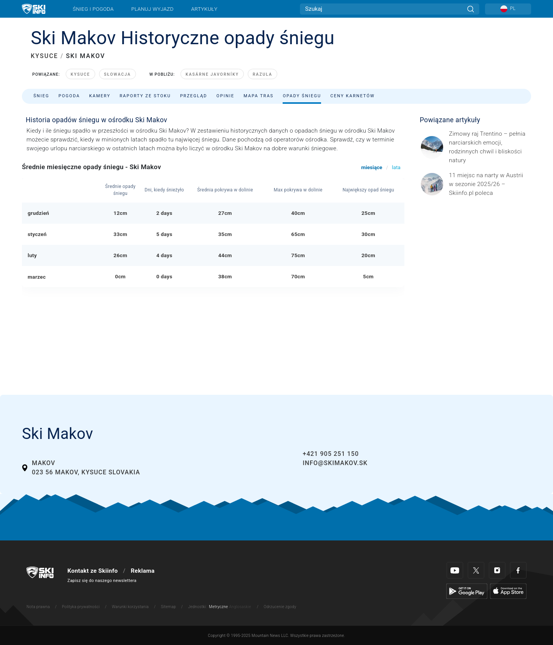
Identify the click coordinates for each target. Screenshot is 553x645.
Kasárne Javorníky (212, 74)
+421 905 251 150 (331, 453)
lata (396, 167)
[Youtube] (455, 570)
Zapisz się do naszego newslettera (102, 580)
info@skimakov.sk (335, 463)
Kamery (99, 95)
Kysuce (80, 74)
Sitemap (168, 607)
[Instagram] (497, 570)
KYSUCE (44, 56)
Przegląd (193, 95)
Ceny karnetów (352, 95)
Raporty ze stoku (145, 95)
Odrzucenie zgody (280, 607)
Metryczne (218, 607)
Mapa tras (258, 95)
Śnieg (41, 95)
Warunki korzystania (130, 607)
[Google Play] (466, 590)
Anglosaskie (240, 607)
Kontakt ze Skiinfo (93, 570)
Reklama (142, 570)
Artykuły (204, 9)
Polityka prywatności (80, 607)
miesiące (371, 167)
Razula (262, 74)
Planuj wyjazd (152, 9)
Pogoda (69, 95)
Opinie (226, 95)
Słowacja (117, 74)
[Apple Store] (508, 590)
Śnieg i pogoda (93, 9)
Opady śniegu (302, 95)
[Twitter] (476, 570)
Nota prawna (38, 607)
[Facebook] (518, 570)
